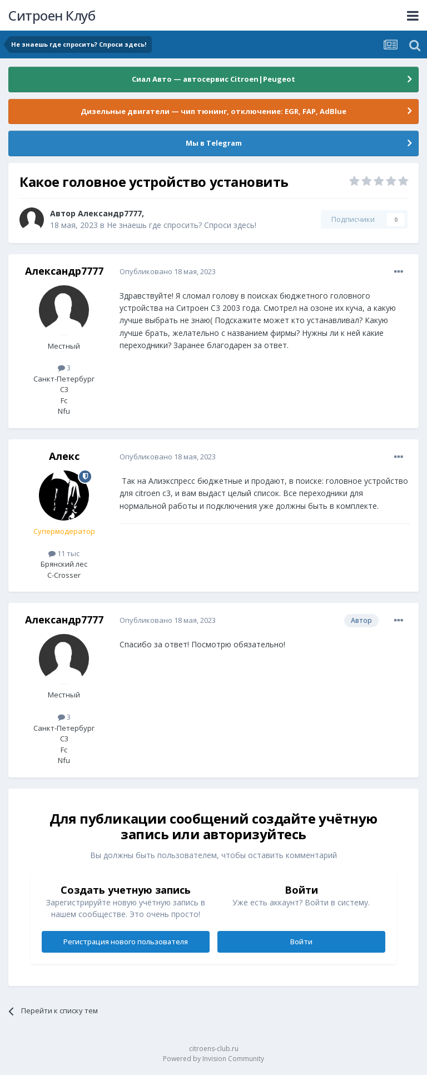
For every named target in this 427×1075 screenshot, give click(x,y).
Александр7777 (110, 213)
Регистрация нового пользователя (125, 942)
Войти (301, 942)
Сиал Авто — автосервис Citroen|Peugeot (213, 79)
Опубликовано (168, 271)
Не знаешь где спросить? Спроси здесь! (181, 225)
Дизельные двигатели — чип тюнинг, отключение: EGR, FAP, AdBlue (213, 111)
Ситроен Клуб (51, 15)
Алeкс (64, 456)
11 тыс (64, 553)
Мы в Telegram (214, 143)
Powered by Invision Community (213, 1058)
